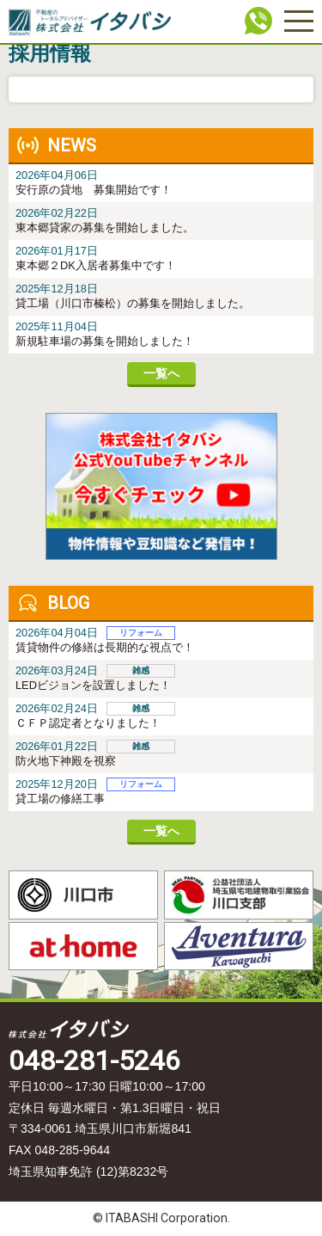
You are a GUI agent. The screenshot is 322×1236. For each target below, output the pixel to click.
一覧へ (161, 373)
